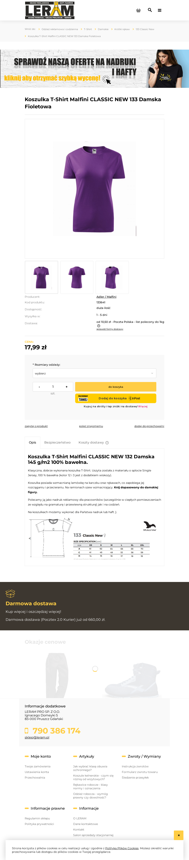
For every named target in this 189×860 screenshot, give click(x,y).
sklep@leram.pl (37, 737)
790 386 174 (56, 731)
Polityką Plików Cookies (122, 848)
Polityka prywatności (39, 824)
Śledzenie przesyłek (135, 777)
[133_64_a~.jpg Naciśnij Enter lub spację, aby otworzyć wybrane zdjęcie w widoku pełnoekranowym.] (94, 188)
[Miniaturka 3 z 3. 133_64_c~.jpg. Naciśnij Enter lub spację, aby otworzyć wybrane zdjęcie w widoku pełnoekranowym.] (112, 277)
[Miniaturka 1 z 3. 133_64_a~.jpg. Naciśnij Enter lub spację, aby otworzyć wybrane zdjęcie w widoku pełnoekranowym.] (41, 277)
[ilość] (53, 387)
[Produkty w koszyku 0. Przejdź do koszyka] (138, 10)
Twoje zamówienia (37, 766)
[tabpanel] (94, 507)
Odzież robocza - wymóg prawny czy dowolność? (90, 795)
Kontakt (78, 829)
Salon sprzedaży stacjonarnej (93, 835)
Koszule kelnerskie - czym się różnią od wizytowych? (93, 777)
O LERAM (79, 818)
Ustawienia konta (37, 772)
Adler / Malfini (106, 297)
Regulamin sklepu (37, 818)
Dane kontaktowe (85, 824)
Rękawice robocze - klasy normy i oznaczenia (90, 786)
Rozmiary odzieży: (46, 364)
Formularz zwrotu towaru (140, 772)
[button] (36, 426)
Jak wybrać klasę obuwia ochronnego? (90, 768)
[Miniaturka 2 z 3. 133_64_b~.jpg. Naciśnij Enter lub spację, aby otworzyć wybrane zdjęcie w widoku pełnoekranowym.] (77, 277)
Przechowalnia (35, 777)
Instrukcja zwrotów (135, 766)
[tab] (32, 442)
